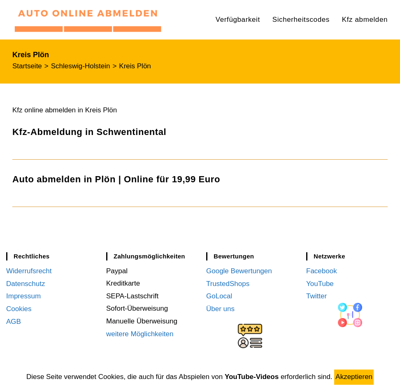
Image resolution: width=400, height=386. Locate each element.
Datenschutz (25, 283)
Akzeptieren (353, 377)
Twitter (316, 296)
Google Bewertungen (239, 271)
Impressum (23, 296)
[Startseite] (27, 66)
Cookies (18, 308)
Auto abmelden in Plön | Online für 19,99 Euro (116, 179)
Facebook (321, 271)
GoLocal (219, 296)
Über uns (220, 308)
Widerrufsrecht (29, 271)
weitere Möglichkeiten (139, 334)
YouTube (320, 283)
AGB (13, 321)
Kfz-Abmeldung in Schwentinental (89, 132)
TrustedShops (227, 283)
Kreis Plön (135, 66)
